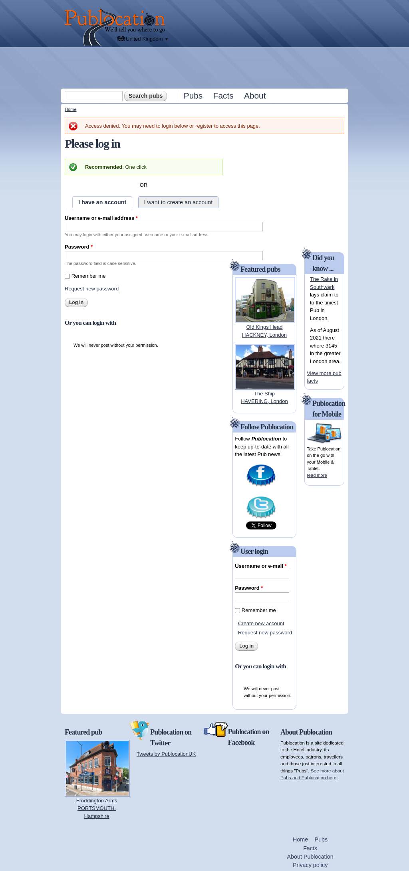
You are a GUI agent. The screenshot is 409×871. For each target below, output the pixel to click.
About (255, 95)
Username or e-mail (260, 566)
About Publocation (310, 856)
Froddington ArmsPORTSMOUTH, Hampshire (96, 808)
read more (317, 475)
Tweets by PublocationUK (166, 754)
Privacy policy (310, 865)
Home (70, 109)
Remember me (88, 276)
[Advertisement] (205, 67)
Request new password (92, 289)
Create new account (261, 623)
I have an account (102, 202)
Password (79, 247)
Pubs (193, 95)
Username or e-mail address (101, 218)
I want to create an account (178, 202)
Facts (223, 95)
